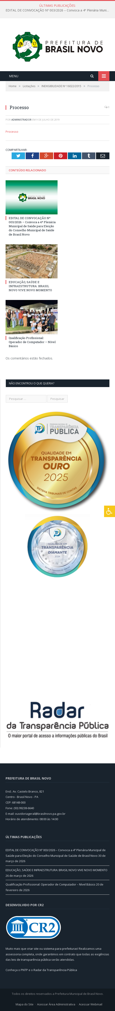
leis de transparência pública (31, 960)
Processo (12, 132)
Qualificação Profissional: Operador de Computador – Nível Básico (32, 342)
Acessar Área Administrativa (56, 1004)
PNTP (24, 970)
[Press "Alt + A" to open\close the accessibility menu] (109, 511)
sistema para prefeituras (60, 949)
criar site (33, 949)
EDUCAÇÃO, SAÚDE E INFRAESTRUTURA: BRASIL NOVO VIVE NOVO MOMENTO (30, 286)
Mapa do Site (24, 1004)
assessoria (13, 954)
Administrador (21, 119)
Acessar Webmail (90, 1004)
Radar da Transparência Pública (55, 970)
